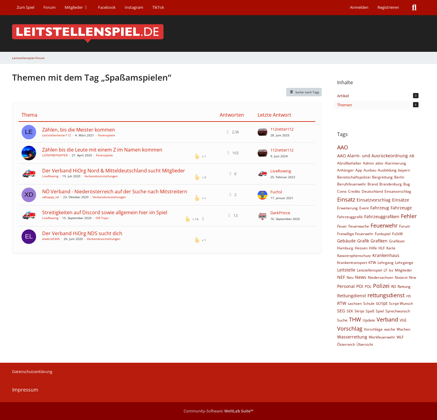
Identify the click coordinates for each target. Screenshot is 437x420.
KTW (372, 262)
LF (385, 270)
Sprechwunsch (397, 311)
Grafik (363, 241)
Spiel (380, 311)
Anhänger (345, 170)
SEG (341, 311)
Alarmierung (395, 163)
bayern (404, 170)
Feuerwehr (384, 225)
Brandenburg (390, 184)
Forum (404, 226)
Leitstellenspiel (369, 270)
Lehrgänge (404, 262)
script (382, 303)
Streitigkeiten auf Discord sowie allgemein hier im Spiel (104, 212)
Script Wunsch (401, 303)
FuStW (397, 233)
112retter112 (281, 129)
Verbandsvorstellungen (101, 176)
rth (408, 295)
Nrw (412, 277)
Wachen (403, 329)
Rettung (404, 286)
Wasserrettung (352, 337)
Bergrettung (382, 177)
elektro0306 (51, 239)
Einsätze (400, 200)
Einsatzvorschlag (374, 200)
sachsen (355, 303)
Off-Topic (102, 218)
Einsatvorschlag (397, 191)
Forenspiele (106, 135)
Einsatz (346, 199)
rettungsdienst (386, 295)
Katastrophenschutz (354, 255)
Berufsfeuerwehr (351, 184)
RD (393, 286)
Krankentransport (352, 262)
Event (364, 208)
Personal (346, 286)
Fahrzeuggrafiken (381, 216)
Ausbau (370, 170)
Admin (368, 163)
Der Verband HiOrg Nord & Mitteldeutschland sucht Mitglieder (113, 170)
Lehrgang (386, 262)
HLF (381, 248)
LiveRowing (50, 176)
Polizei (381, 285)
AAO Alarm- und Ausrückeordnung (372, 155)
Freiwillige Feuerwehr (355, 233)
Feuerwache (358, 226)
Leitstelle (346, 270)
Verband (387, 319)
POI (359, 286)
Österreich (346, 344)
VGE (403, 320)
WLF (400, 337)
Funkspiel (383, 233)
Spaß (370, 311)
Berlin (399, 177)
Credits (354, 191)
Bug (406, 184)
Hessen (361, 248)
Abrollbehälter (349, 163)
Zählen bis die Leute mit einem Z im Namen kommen (102, 149)
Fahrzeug (379, 208)
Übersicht (365, 344)
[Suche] (414, 7)
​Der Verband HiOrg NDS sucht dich (82, 233)
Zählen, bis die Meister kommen (78, 129)
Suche (342, 320)
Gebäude (346, 241)
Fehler (409, 216)
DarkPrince (280, 212)
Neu (350, 277)
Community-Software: (218, 411)
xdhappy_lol (50, 197)
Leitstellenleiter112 (56, 135)
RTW (341, 303)
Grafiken (379, 241)
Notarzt (401, 277)
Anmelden (359, 7)
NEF (341, 277)
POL (368, 286)
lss (391, 270)
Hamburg (345, 248)
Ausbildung (387, 170)
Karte (390, 248)
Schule (368, 303)
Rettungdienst (351, 295)
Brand (373, 184)
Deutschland (372, 191)
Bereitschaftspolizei (354, 177)
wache (389, 329)
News (360, 277)
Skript (359, 311)
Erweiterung (347, 208)
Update (369, 320)
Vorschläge (373, 329)
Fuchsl (276, 192)
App (358, 170)
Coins (342, 191)
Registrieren (388, 7)
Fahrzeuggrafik (350, 216)
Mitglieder (403, 270)
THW (355, 319)
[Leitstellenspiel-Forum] (218, 33)
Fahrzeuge (401, 208)
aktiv (379, 163)
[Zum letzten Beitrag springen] (262, 132)
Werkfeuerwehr (382, 337)
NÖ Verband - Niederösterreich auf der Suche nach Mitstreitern (114, 191)
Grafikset (397, 241)
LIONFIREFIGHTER (55, 155)
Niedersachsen (380, 277)
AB (411, 155)
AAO (342, 147)
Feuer (342, 226)
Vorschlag (349, 328)
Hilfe (373, 248)
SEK (350, 311)
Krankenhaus (385, 255)
